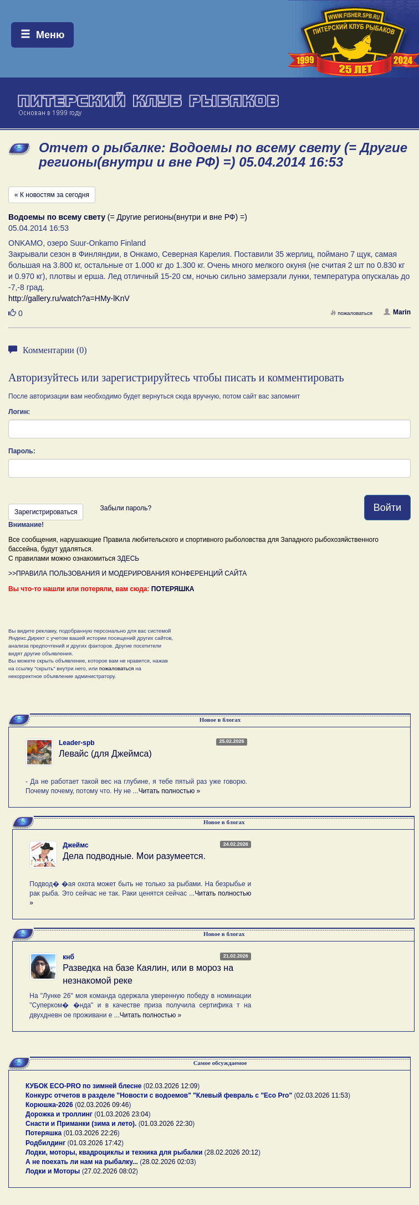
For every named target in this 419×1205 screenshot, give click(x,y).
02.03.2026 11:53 (322, 1095)
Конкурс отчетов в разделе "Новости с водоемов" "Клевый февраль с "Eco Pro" (158, 1095)
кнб (68, 957)
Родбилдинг (45, 1143)
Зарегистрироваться (45, 512)
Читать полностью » (170, 791)
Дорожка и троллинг (59, 1114)
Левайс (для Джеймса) (105, 753)
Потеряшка (43, 1133)
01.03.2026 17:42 (95, 1143)
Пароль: (21, 451)
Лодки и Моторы (52, 1171)
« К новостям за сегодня (51, 195)
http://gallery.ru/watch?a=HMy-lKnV (69, 298)
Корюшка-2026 (49, 1105)
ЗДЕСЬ (128, 558)
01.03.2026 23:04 (122, 1114)
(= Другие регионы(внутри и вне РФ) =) (127, 217)
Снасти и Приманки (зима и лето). (80, 1124)
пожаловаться (351, 313)
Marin (397, 312)
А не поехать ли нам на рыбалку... (81, 1162)
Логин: (19, 412)
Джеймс (75, 845)
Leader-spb (77, 743)
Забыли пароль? (125, 508)
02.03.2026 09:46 (103, 1105)
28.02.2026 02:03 (167, 1162)
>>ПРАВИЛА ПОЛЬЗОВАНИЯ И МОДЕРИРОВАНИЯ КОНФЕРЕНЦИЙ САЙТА (127, 573)
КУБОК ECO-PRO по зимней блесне (83, 1086)
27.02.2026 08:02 (110, 1171)
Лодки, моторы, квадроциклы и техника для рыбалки (113, 1152)
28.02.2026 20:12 (232, 1152)
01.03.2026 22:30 (166, 1124)
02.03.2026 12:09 (171, 1086)
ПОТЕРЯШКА (173, 589)
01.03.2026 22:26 (91, 1133)
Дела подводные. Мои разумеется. (134, 856)
